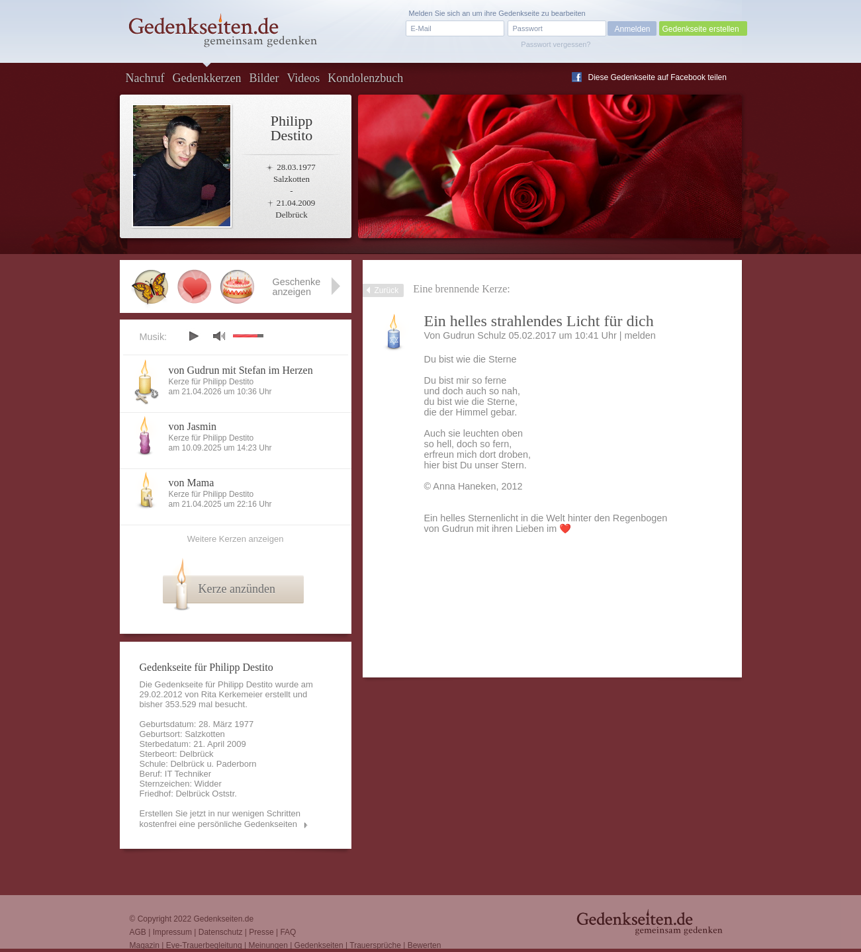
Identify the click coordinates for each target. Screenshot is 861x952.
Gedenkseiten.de (223, 919)
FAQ (288, 932)
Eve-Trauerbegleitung (204, 945)
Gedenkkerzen (206, 78)
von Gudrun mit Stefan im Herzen (241, 370)
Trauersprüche (375, 945)
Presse (261, 932)
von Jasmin (192, 426)
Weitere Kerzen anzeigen (235, 539)
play (193, 336)
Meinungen (267, 945)
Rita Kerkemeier (232, 694)
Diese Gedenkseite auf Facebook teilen (657, 77)
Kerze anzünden (237, 588)
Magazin (144, 945)
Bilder (264, 78)
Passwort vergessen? (555, 44)
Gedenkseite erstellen (700, 29)
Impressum (172, 932)
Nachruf (145, 78)
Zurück (387, 290)
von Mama (191, 482)
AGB (138, 932)
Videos (303, 78)
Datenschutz (221, 932)
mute (219, 336)
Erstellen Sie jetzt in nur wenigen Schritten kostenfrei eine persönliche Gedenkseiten (220, 818)
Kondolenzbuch (365, 78)
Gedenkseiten (319, 945)
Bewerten (424, 945)
